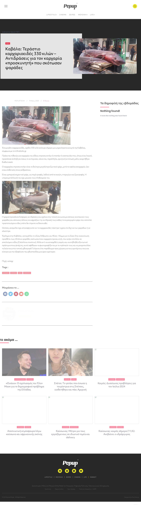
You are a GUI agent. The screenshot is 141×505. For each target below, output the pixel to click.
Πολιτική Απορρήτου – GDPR (87, 492)
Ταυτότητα (48, 492)
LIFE (86, 480)
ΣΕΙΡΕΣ (68, 480)
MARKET (95, 480)
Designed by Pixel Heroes (131, 500)
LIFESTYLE (47, 480)
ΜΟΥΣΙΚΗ (58, 480)
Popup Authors (59, 492)
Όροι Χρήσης (71, 492)
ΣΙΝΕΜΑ (78, 480)
